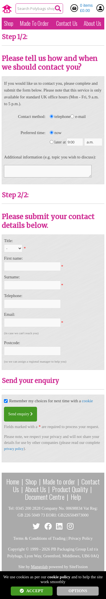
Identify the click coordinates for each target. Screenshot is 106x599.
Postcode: (12, 342)
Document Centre (44, 497)
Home (12, 481)
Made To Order (34, 23)
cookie (87, 401)
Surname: (12, 277)
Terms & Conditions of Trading (39, 538)
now (57, 132)
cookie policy (58, 577)
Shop (8, 23)
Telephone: (13, 295)
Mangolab (39, 566)
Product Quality (70, 489)
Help (76, 497)
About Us (92, 23)
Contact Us (66, 23)
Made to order (59, 481)
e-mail (80, 116)
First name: (13, 258)
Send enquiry (20, 414)
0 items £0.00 (86, 8)
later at (60, 142)
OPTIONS (77, 591)
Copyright (16, 549)
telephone (62, 116)
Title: (8, 240)
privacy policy (13, 449)
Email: (9, 314)
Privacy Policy (80, 538)
